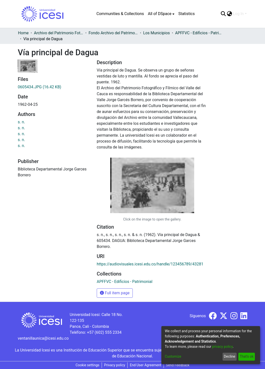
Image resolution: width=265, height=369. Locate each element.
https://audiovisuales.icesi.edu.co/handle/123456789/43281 (150, 264)
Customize (173, 356)
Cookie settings (87, 365)
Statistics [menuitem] (186, 13)
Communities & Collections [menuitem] (120, 13)
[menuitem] (161, 14)
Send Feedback (177, 365)
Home (23, 33)
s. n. (21, 122)
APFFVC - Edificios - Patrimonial (200, 33)
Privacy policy (114, 365)
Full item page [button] (115, 293)
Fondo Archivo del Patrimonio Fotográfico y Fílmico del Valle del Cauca (113, 33)
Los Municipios (156, 33)
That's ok (246, 356)
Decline (229, 356)
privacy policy (222, 347)
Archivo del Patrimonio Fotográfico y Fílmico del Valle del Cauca (58, 33)
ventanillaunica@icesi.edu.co (43, 338)
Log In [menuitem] (238, 13)
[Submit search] (223, 14)
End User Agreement (145, 365)
